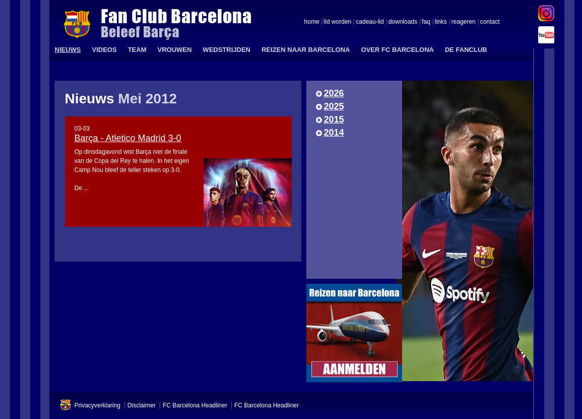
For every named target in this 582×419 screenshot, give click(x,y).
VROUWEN (174, 49)
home (311, 22)
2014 (334, 133)
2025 (334, 106)
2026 (334, 93)
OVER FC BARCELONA (397, 49)
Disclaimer (141, 405)
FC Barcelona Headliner (195, 405)
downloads (403, 22)
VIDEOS (104, 49)
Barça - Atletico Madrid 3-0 (128, 138)
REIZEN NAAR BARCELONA (306, 49)
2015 (334, 119)
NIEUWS (68, 49)
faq (426, 22)
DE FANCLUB (466, 49)
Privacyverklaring (97, 405)
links (441, 22)
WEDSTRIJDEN (226, 49)
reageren (463, 22)
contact (490, 22)
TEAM (137, 49)
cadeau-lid (369, 22)
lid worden (338, 22)
